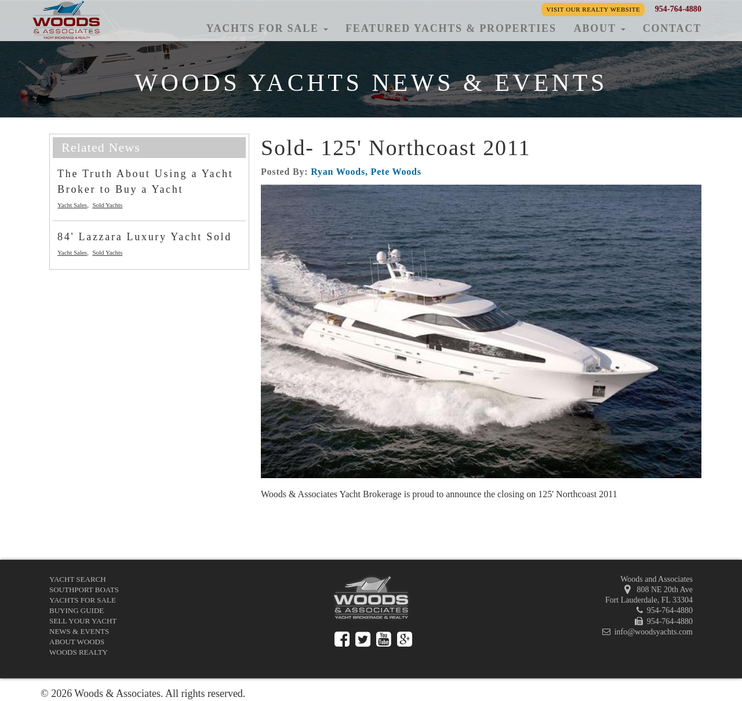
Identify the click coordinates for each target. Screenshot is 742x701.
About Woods (76, 641)
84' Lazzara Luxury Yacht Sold (144, 237)
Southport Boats (84, 589)
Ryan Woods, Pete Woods (366, 172)
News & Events (79, 631)
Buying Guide (76, 610)
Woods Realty (78, 652)
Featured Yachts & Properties (450, 28)
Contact (672, 28)
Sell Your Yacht (83, 620)
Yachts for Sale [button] (267, 28)
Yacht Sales (72, 204)
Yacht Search (77, 579)
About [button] (599, 28)
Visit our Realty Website (593, 9)
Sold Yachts (107, 204)
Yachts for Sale (82, 600)
